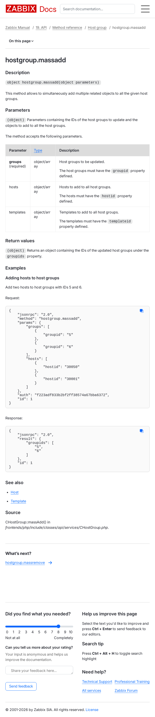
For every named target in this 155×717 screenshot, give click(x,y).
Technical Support (97, 681)
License (92, 709)
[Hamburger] (145, 9)
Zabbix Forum (126, 690)
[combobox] (98, 9)
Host (15, 520)
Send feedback (21, 686)
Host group (97, 27)
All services (91, 690)
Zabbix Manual (17, 27)
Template (18, 529)
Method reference (67, 27)
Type (38, 149)
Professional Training (132, 681)
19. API (41, 27)
